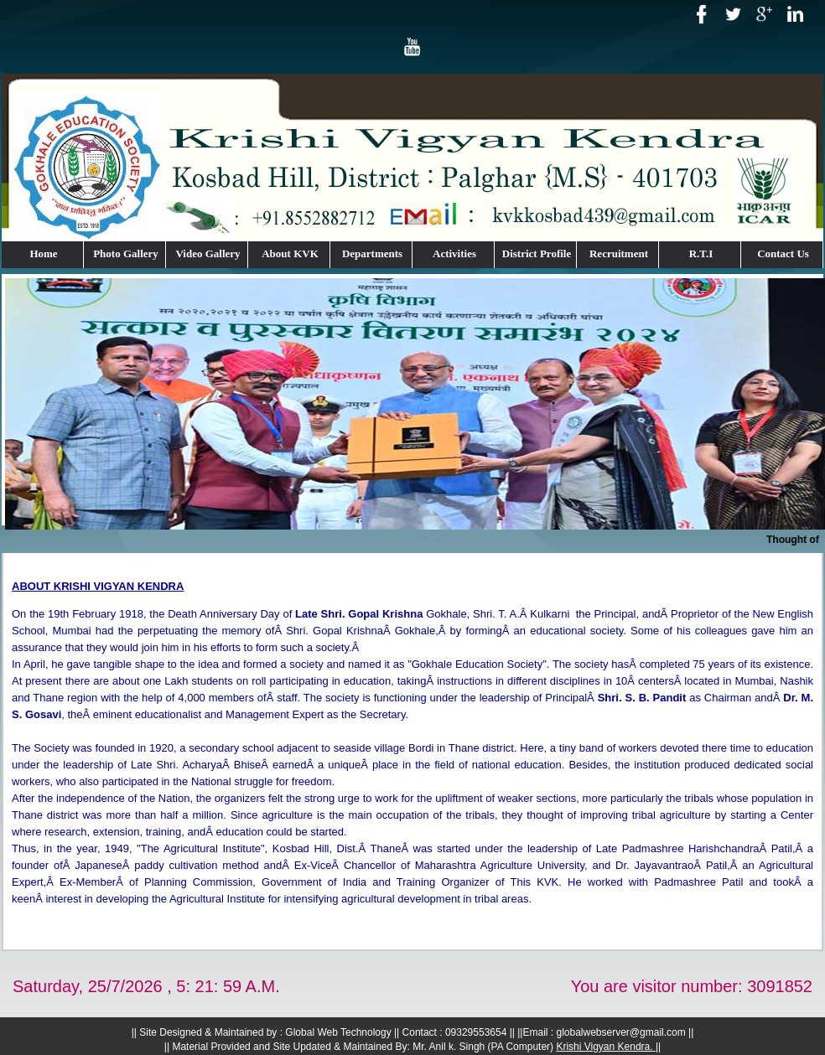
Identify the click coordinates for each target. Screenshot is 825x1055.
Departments (372, 253)
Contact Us (783, 253)
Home (43, 253)
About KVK (290, 253)
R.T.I (701, 253)
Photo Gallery (125, 253)
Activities (454, 253)
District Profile (536, 253)
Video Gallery (207, 253)
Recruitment (618, 253)
